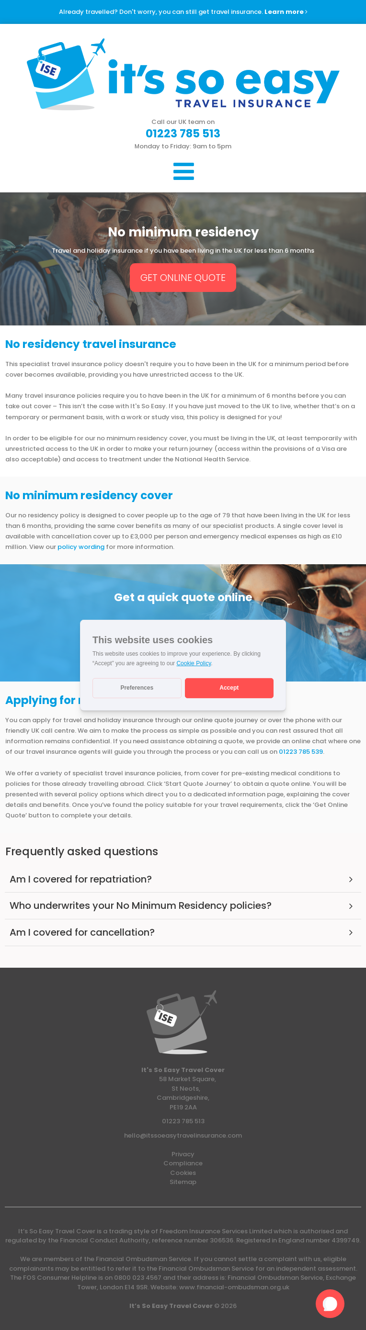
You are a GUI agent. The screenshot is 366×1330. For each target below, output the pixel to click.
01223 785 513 (183, 1121)
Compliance (183, 1163)
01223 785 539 (301, 751)
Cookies (183, 1172)
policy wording (81, 546)
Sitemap (183, 1181)
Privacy (183, 1154)
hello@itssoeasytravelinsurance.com (183, 1135)
